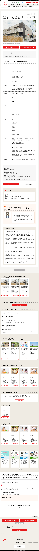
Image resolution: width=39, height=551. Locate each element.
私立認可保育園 (14, 93)
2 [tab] (19, 361)
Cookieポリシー (36, 542)
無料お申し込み (17, 542)
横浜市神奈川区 (11, 331)
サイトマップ (30, 542)
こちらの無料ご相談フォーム (7, 480)
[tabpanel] (5, 350)
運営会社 (24, 542)
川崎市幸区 (28, 331)
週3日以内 (5, 43)
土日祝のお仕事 (11, 43)
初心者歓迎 (17, 43)
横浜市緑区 (16, 331)
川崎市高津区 (5, 332)
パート (13, 105)
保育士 (13, 101)
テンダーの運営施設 (20, 93)
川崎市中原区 (34, 331)
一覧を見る (19, 469)
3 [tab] (19, 468)
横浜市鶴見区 (5, 331)
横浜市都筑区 (22, 331)
